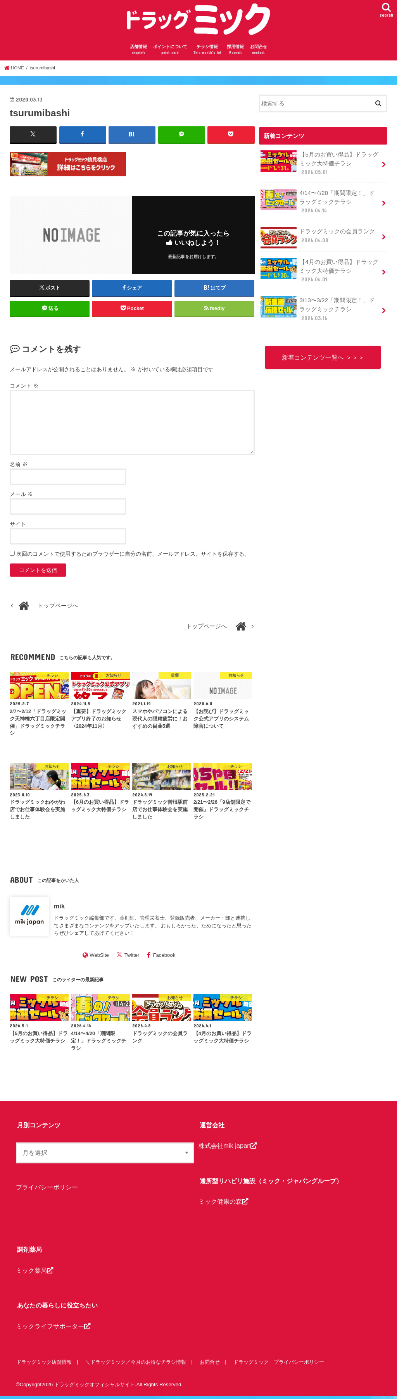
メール (21, 497)
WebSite (99, 958)
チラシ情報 (207, 53)
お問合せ (258, 53)
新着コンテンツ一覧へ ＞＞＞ (323, 342)
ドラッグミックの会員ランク (318, 232)
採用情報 (235, 53)
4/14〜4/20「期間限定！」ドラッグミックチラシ (320, 201)
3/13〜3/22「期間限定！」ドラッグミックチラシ (320, 300)
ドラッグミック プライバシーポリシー (277, 1364)
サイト (18, 527)
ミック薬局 (34, 1272)
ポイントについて (170, 53)
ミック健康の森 (223, 1204)
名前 (19, 467)
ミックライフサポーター (53, 1328)
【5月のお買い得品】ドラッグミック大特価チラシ (319, 165)
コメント (24, 388)
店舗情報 (138, 53)
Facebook (164, 958)
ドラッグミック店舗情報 (43, 1364)
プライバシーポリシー (47, 1189)
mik (59, 908)
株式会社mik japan (227, 1148)
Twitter (132, 958)
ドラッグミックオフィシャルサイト (94, 1387)
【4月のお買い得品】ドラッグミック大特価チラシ (319, 264)
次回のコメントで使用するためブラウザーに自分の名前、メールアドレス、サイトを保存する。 (133, 556)
